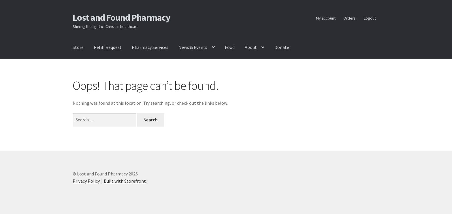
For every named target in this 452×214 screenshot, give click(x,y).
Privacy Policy (86, 181)
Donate (281, 47)
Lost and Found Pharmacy (121, 17)
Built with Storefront (125, 181)
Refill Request (108, 47)
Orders (349, 18)
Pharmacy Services (150, 47)
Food (230, 47)
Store (78, 47)
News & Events (192, 47)
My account (326, 18)
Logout (370, 18)
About (251, 47)
